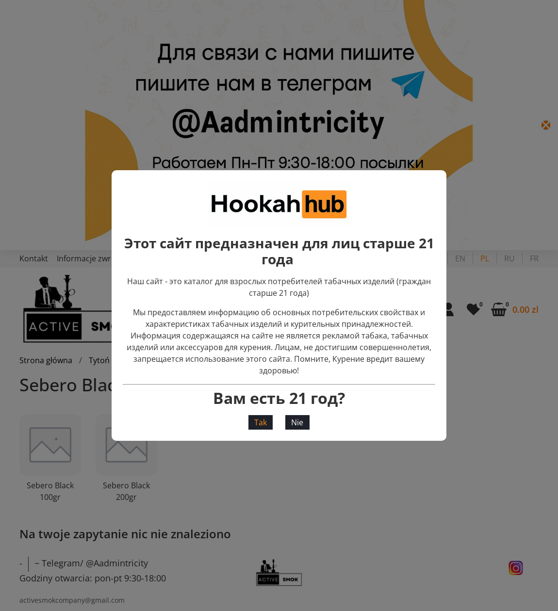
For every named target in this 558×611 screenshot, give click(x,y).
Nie (297, 422)
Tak (260, 422)
